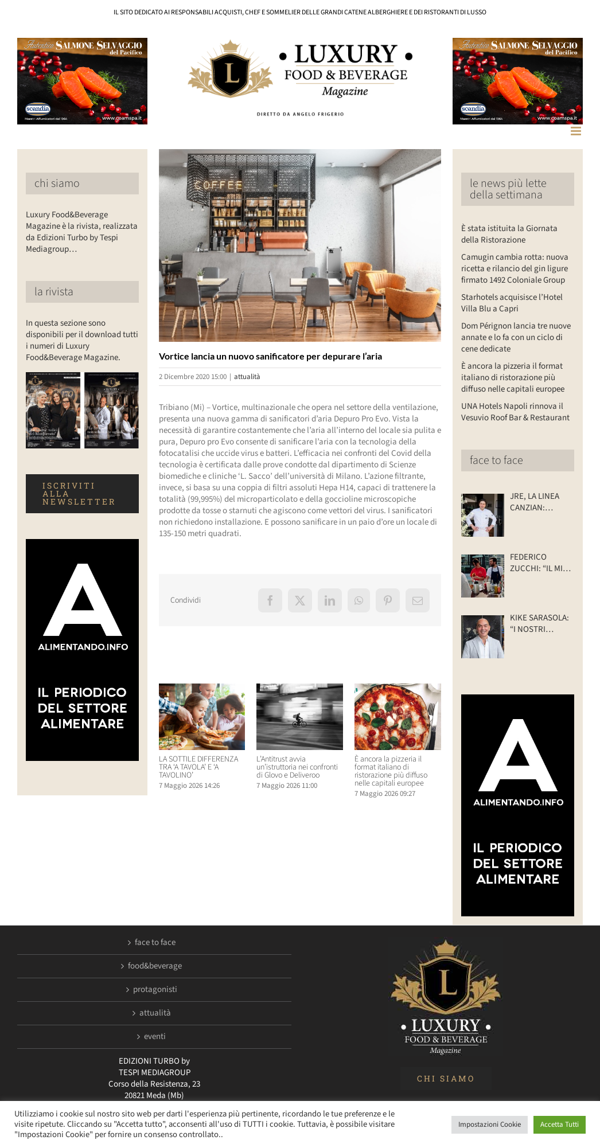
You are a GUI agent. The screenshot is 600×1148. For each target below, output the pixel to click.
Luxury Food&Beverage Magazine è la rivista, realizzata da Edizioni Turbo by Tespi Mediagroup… (82, 232)
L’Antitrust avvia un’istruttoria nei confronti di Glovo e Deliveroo (297, 767)
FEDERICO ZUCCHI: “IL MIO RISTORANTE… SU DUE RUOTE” (539, 563)
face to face (496, 460)
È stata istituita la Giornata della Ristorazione (509, 234)
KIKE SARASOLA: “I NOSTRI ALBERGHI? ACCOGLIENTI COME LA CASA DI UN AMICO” (541, 623)
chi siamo (57, 183)
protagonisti (155, 989)
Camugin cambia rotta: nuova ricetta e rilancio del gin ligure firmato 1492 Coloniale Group (514, 268)
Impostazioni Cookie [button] (489, 1124)
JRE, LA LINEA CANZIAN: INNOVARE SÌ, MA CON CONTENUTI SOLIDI (541, 502)
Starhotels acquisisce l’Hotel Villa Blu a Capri (512, 303)
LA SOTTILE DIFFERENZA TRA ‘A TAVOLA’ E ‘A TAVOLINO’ (198, 767)
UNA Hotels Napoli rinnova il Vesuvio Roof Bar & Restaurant (515, 412)
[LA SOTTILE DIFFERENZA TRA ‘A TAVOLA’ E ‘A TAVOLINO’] (202, 690)
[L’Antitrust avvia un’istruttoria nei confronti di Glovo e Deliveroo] (299, 690)
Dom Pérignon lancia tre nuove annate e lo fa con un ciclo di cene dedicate (516, 337)
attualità (247, 377)
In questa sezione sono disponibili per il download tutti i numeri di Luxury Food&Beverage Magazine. (82, 340)
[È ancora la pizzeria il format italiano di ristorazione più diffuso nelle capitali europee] (397, 690)
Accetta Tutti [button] (559, 1124)
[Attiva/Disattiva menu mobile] (577, 131)
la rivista (53, 292)
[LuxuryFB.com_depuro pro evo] (300, 245)
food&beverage (155, 966)
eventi (155, 1036)
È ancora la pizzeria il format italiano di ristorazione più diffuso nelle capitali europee (390, 771)
